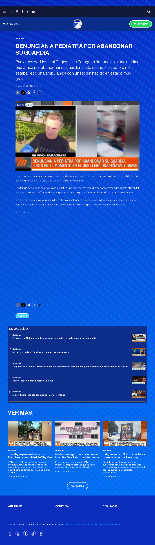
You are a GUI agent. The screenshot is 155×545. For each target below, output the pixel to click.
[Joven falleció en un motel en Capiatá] (139, 380)
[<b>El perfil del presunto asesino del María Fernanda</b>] (139, 394)
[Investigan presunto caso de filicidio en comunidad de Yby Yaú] (30, 433)
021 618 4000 (110, 506)
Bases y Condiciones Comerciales (82, 524)
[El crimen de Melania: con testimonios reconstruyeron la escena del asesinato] (139, 338)
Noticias (20, 38)
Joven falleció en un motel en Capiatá (32, 380)
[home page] (77, 24)
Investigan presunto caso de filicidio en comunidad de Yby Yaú (30, 456)
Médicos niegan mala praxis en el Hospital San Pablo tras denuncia (77, 456)
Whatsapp (140, 24)
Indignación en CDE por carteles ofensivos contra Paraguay (124, 456)
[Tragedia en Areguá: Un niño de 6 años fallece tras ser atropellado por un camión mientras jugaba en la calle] (139, 366)
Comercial (62, 506)
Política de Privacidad (110, 524)
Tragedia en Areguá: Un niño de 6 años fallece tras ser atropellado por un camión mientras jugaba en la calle (70, 366)
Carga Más (77, 486)
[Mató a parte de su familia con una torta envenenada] (139, 352)
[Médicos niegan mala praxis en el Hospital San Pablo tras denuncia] (77, 433)
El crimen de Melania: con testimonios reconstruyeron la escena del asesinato (54, 338)
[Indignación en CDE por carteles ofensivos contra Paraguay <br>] (125, 433)
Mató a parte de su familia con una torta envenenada (40, 352)
